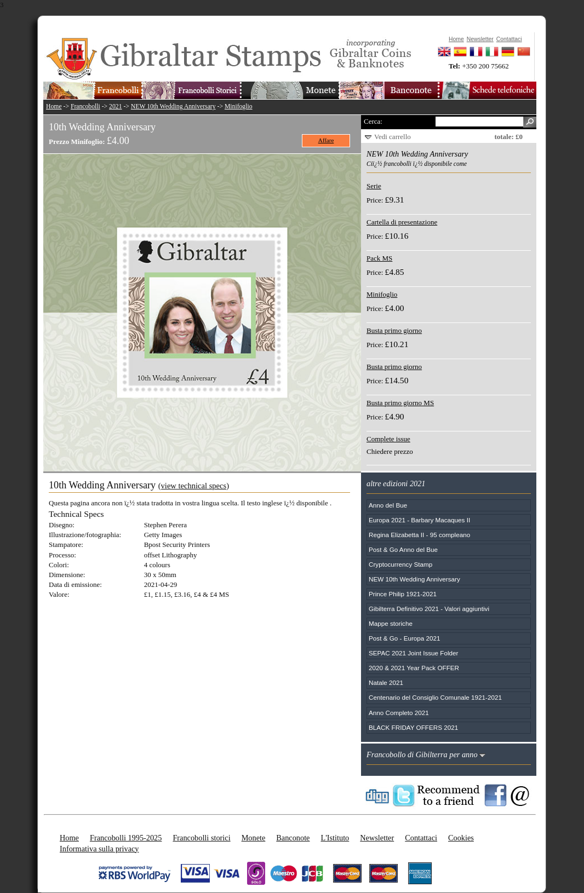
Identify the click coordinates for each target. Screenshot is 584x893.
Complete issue (388, 439)
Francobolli (85, 106)
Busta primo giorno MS (400, 403)
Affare (326, 140)
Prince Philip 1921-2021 (403, 593)
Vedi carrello (392, 136)
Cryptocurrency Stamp (400, 564)
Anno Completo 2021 (399, 712)
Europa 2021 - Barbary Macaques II (419, 519)
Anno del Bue (388, 505)
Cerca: (373, 121)
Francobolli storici (201, 837)
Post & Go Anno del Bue (403, 549)
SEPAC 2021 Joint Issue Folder (414, 652)
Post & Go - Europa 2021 (404, 638)
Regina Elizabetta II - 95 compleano (419, 534)
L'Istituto (334, 837)
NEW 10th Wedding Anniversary (173, 106)
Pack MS (379, 258)
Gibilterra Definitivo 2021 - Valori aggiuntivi (429, 608)
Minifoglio (239, 106)
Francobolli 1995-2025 (126, 837)
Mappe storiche (391, 623)
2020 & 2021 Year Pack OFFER (414, 667)
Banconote (293, 837)
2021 (115, 106)
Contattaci (421, 837)
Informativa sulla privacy (99, 848)
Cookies (461, 837)
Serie (374, 186)
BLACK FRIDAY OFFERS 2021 (413, 727)
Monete (254, 837)
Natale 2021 (386, 682)
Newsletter (377, 837)
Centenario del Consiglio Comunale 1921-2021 (435, 697)
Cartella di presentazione (402, 222)
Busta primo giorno (394, 330)
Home (54, 106)
